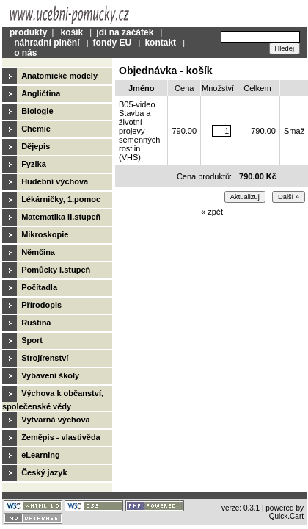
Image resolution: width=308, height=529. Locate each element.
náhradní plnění (46, 42)
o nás (25, 53)
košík (71, 32)
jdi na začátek (124, 32)
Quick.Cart (286, 516)
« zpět (212, 211)
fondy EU (112, 42)
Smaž (294, 130)
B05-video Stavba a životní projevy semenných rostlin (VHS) (139, 131)
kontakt (160, 42)
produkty (28, 32)
